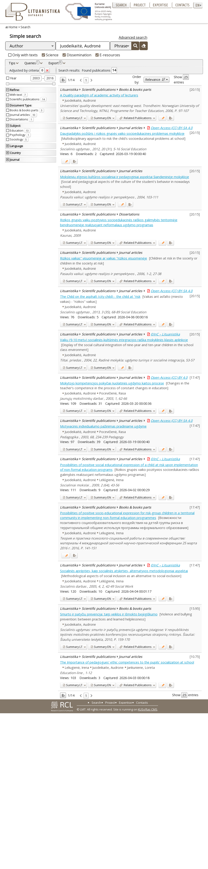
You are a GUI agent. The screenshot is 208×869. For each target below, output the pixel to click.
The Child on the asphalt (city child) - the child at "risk (100, 296)
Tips (12, 63)
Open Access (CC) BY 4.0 (169, 377)
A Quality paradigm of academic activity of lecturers (99, 95)
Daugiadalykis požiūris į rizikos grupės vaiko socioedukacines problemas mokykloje (122, 133)
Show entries (181, 79)
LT (72, 118)
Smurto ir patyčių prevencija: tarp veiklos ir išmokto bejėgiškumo (109, 614)
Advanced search (133, 37)
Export (55, 63)
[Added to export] (170, 118)
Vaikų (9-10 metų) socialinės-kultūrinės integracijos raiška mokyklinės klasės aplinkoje (124, 340)
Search (121, 5)
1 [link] (86, 80)
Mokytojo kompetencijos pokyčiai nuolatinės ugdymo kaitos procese (112, 383)
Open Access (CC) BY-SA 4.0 (171, 128)
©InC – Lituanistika (165, 334)
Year (13, 78)
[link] (80, 80)
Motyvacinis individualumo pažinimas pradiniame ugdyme (103, 426)
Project (140, 5)
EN (101, 118)
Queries (31, 63)
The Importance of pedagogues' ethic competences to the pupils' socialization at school (127, 662)
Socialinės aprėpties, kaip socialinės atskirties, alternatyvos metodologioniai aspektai (124, 571)
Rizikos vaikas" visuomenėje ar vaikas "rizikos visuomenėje (103, 258)
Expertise (160, 5)
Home (13, 27)
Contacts (182, 5)
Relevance (155, 79)
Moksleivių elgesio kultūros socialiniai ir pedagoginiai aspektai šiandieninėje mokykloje (124, 177)
